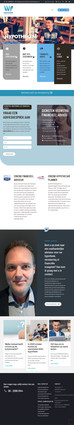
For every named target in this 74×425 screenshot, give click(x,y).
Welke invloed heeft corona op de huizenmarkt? (14, 346)
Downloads (49, 1)
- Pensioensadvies (49, 129)
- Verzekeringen (48, 124)
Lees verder (9, 366)
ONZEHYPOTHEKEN (10, 55)
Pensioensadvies (43, 389)
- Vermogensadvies (49, 131)
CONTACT (63, 10)
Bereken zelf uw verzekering (37, 92)
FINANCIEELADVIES (44, 55)
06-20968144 (10, 1)
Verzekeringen (42, 384)
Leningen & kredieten (44, 386)
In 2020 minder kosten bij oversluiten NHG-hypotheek (36, 348)
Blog (58, 1)
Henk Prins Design (53, 420)
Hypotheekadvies (43, 380)
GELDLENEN (59, 55)
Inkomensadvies (43, 382)
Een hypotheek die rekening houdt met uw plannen (28, 40)
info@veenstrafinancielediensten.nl (28, 1)
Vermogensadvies (43, 391)
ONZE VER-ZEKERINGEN (27, 55)
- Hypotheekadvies (49, 120)
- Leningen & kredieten (50, 126)
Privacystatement (33, 420)
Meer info (8, 74)
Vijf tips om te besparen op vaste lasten (59, 346)
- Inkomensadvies (48, 122)
